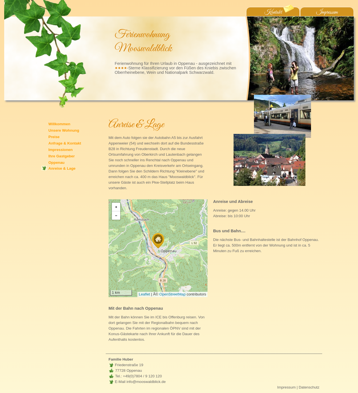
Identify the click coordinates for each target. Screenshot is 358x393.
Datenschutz (309, 387)
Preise (54, 137)
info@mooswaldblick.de (146, 382)
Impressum (327, 12)
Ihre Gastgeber (61, 156)
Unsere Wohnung (63, 130)
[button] (158, 240)
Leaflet (144, 294)
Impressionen (60, 150)
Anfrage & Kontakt (64, 143)
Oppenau (56, 162)
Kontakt (279, 11)
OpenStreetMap (172, 294)
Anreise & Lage (62, 168)
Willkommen (59, 124)
